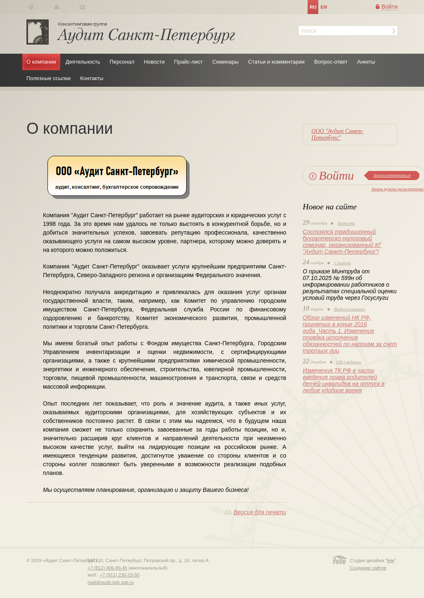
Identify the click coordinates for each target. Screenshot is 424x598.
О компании (41, 62)
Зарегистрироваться (391, 175)
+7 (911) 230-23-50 (120, 574)
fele (390, 560)
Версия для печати (260, 512)
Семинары (225, 62)
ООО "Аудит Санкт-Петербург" (337, 134)
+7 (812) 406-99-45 (107, 567)
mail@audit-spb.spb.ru (111, 582)
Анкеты (366, 62)
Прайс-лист (188, 62)
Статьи (342, 262)
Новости (154, 62)
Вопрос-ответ (331, 62)
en (323, 7)
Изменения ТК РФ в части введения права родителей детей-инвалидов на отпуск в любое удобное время (343, 380)
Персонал (122, 62)
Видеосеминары (349, 308)
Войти (389, 6)
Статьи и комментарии (276, 62)
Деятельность (83, 62)
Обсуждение (348, 361)
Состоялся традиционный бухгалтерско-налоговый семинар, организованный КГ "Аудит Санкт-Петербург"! (342, 241)
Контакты (91, 78)
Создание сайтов (368, 567)
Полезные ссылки (48, 78)
